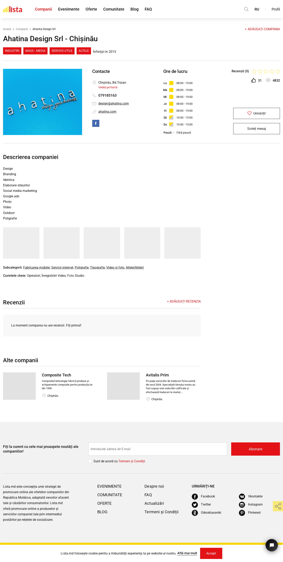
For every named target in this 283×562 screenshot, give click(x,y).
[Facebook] (203, 497)
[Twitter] (201, 505)
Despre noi (154, 486)
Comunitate (113, 9)
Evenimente (68, 9)
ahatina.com (107, 111)
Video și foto (115, 267)
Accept (211, 553)
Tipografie (97, 267)
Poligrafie (82, 267)
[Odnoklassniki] (206, 513)
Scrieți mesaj (256, 129)
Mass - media (35, 51)
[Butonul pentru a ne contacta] (272, 545)
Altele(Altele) (135, 267)
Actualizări (154, 503)
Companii (43, 9)
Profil (276, 9)
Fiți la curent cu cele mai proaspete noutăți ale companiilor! (40, 448)
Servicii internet (62, 267)
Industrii (12, 51)
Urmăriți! (256, 113)
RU (257, 9)
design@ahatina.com (113, 103)
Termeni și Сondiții (131, 461)
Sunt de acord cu (105, 461)
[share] (278, 506)
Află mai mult (187, 553)
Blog (134, 9)
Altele (84, 51)
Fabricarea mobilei (36, 267)
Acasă (7, 29)
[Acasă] (12, 9)
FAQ (148, 9)
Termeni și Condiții (161, 511)
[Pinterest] (250, 513)
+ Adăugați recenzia (184, 302)
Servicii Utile (62, 51)
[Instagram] (251, 505)
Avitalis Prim (157, 375)
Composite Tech (56, 375)
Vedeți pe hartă (107, 87)
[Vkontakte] (250, 497)
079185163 (107, 95)
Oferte (91, 9)
